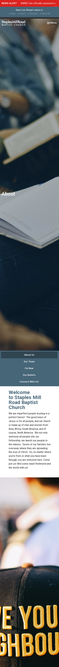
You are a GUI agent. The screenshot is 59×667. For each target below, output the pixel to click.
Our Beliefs (29, 375)
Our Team (29, 361)
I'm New (29, 368)
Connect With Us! (29, 381)
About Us (29, 354)
